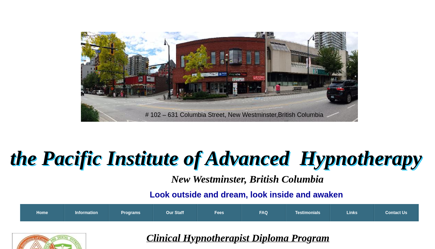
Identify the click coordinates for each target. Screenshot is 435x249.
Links (351, 212)
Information (86, 212)
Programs (130, 212)
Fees (219, 212)
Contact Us (396, 212)
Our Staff (175, 212)
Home (42, 212)
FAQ (263, 212)
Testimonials (307, 212)
